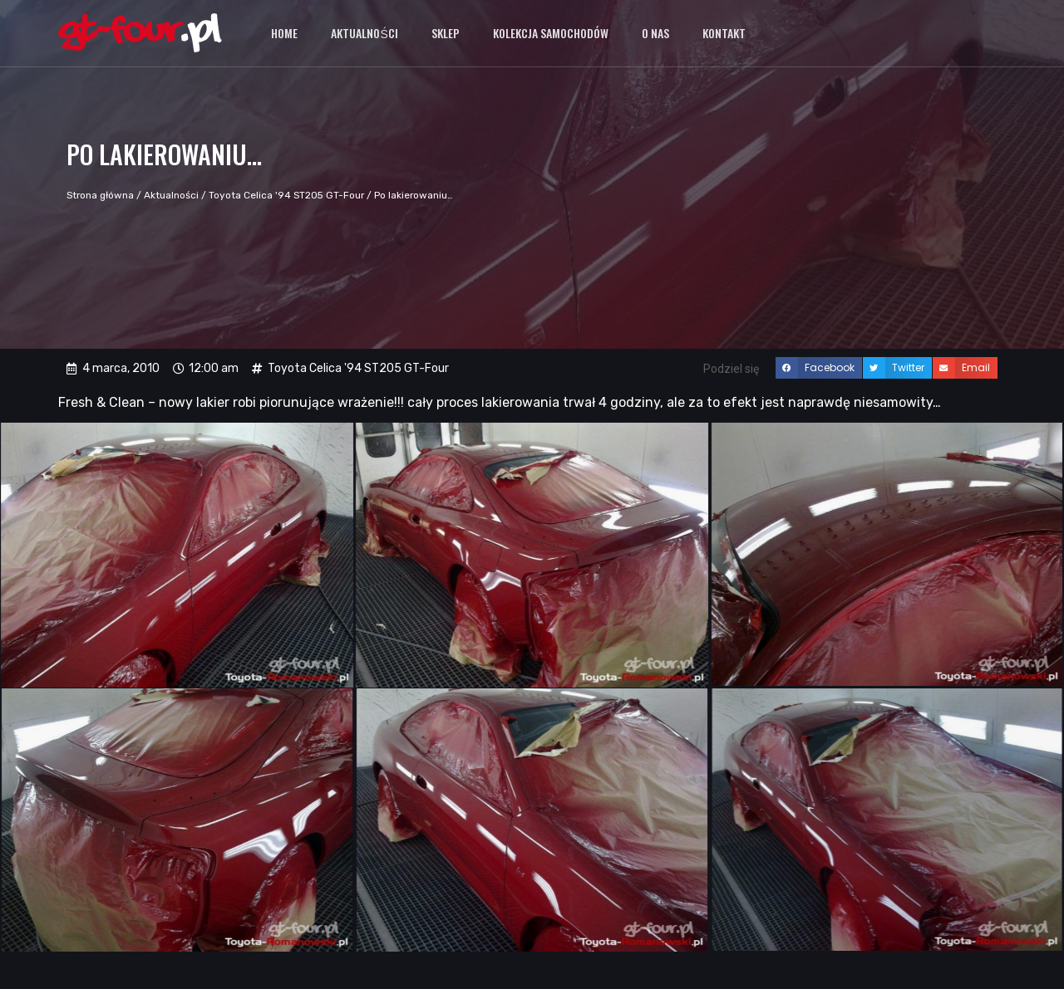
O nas (655, 33)
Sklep (445, 33)
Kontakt (724, 33)
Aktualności (364, 33)
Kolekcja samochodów (550, 33)
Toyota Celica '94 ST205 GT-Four (286, 195)
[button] (819, 368)
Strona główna (100, 195)
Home (284, 33)
